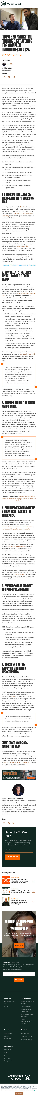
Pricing (6, 1006)
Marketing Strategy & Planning (12, 55)
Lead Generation (26, 1006)
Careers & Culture (26, 1036)
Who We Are (24, 1030)
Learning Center (8, 1046)
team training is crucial (27, 354)
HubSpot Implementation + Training (26, 1021)
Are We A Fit (7, 998)
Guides (6, 1053)
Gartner (13, 696)
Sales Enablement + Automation (27, 1015)
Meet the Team (25, 1033)
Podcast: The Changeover (8, 1060)
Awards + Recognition (7, 1037)
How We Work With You (9, 1002)
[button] (34, 4)
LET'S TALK (19, 945)
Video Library (8, 1049)
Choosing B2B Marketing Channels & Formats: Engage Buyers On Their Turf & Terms (19, 499)
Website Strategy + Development (26, 1010)
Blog (5, 1056)
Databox (23, 207)
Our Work (6, 1030)
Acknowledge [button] (19, 1093)
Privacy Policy (32, 1090)
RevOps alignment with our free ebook (16, 762)
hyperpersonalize (22, 246)
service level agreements (16, 546)
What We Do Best (26, 998)
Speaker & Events (26, 1039)
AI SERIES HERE (30, 265)
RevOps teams (19, 574)
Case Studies (8, 1033)
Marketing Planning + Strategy (27, 1002)
